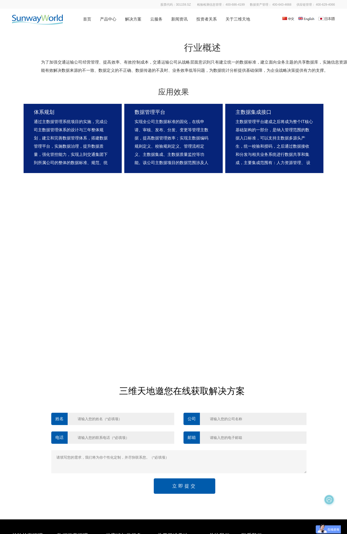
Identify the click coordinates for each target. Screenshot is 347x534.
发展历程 (164, 421)
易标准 (111, 411)
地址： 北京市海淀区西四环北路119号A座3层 (281, 442)
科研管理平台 (23, 442)
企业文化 (164, 431)
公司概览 (164, 411)
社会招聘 (164, 452)
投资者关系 (206, 19)
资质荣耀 (164, 442)
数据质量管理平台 (71, 421)
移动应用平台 (23, 421)
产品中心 (108, 19)
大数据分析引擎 (69, 452)
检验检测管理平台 (26, 411)
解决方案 (133, 19)
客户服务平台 (23, 431)
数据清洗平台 (68, 411)
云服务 (156, 19)
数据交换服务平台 (71, 442)
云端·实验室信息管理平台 (126, 442)
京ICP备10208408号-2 (202, 492)
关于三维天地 (238, 19)
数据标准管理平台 (71, 431)
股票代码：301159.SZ (263, 452)
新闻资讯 (179, 19)
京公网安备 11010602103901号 (249, 492)
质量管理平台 (23, 462)
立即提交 (184, 342)
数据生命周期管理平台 (75, 462)
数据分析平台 (23, 452)
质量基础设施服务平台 (123, 431)
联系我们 (164, 462)
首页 (87, 19)
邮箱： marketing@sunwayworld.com (275, 431)
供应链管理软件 (118, 421)
